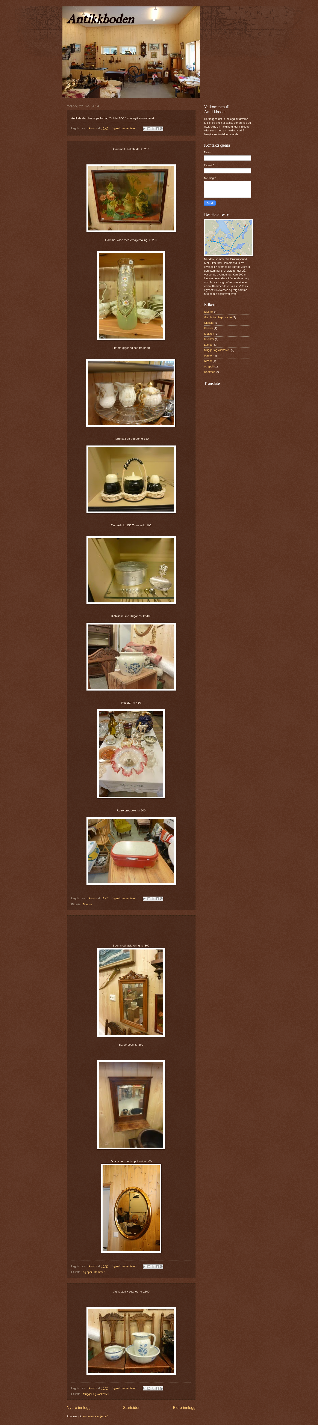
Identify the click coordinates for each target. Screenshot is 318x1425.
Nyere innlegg (79, 1407)
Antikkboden (100, 19)
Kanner (208, 328)
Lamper (209, 344)
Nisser (208, 361)
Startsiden (131, 1407)
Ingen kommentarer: (124, 128)
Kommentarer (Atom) (95, 1416)
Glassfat (209, 322)
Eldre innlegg (184, 1407)
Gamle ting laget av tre (218, 317)
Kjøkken (209, 333)
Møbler (208, 355)
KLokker (209, 339)
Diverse (87, 904)
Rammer (99, 1272)
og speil (87, 1272)
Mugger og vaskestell (96, 1394)
